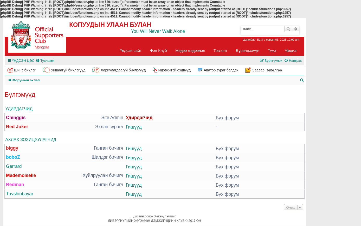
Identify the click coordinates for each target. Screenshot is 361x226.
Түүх (272, 50)
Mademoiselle (21, 175)
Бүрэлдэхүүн (247, 50)
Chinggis (15, 117)
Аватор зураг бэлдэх (221, 70)
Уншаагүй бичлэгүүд (68, 70)
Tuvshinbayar (19, 193)
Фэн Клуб (158, 50)
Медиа (290, 50)
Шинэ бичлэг (25, 70)
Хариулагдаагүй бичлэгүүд (123, 70)
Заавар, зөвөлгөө (267, 70)
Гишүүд (134, 127)
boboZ (13, 157)
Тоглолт (221, 50)
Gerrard (14, 166)
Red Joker (17, 126)
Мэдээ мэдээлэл (190, 50)
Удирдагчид (19, 109)
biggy (12, 148)
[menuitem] (45, 60)
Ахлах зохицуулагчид (30, 139)
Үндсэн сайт (131, 50)
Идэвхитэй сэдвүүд (174, 70)
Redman (15, 184)
